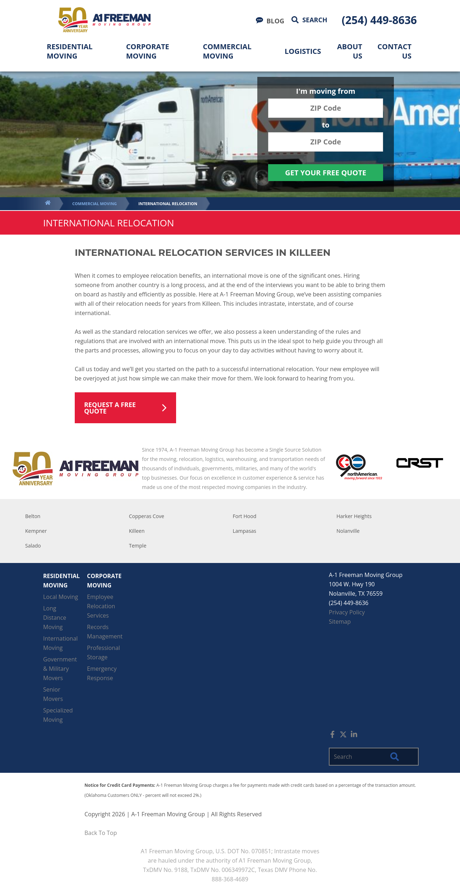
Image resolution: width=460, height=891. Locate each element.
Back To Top (100, 833)
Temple (138, 545)
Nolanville (347, 530)
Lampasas (245, 530)
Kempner (36, 530)
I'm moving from (325, 92)
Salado (33, 545)
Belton (32, 516)
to (326, 125)
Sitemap (340, 621)
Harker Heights (354, 516)
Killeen (136, 530)
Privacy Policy (347, 612)
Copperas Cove (146, 516)
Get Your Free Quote (325, 172)
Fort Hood (245, 516)
